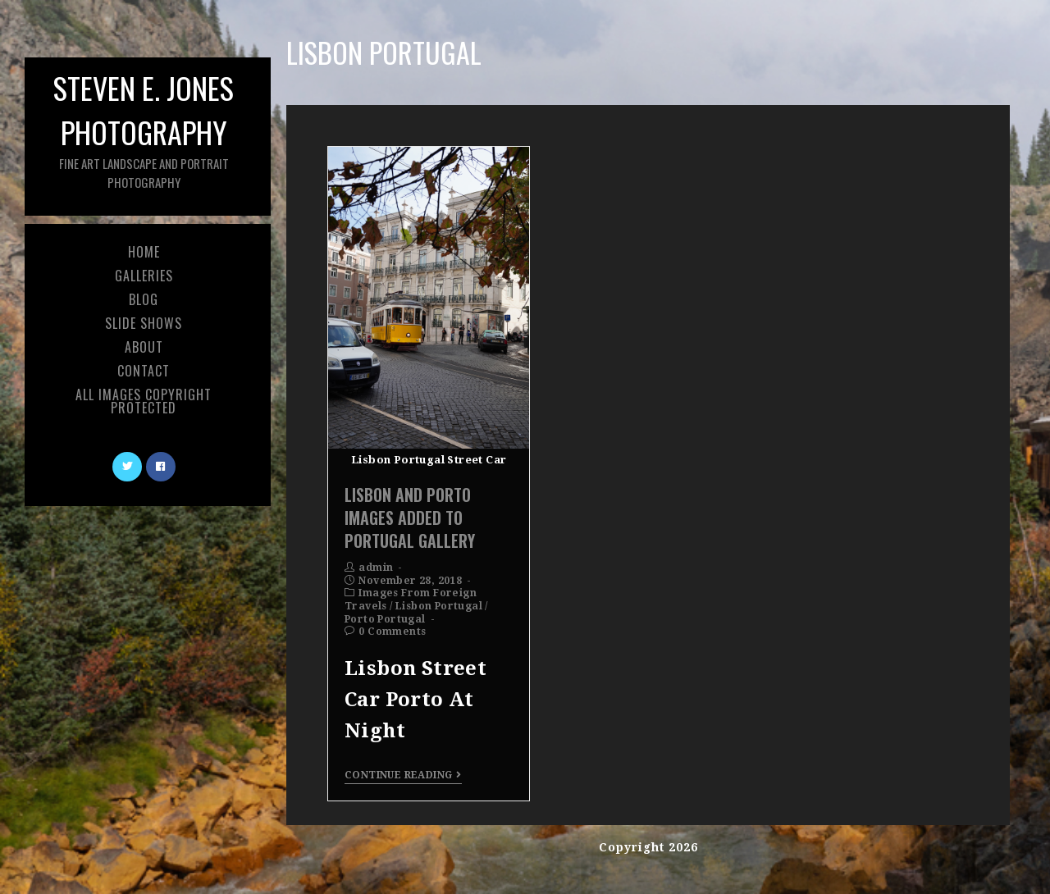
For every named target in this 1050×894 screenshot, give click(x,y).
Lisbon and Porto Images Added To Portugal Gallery (410, 517)
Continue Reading (403, 775)
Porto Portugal (385, 619)
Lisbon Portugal (438, 606)
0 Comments (392, 631)
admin (375, 567)
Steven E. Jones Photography (143, 128)
